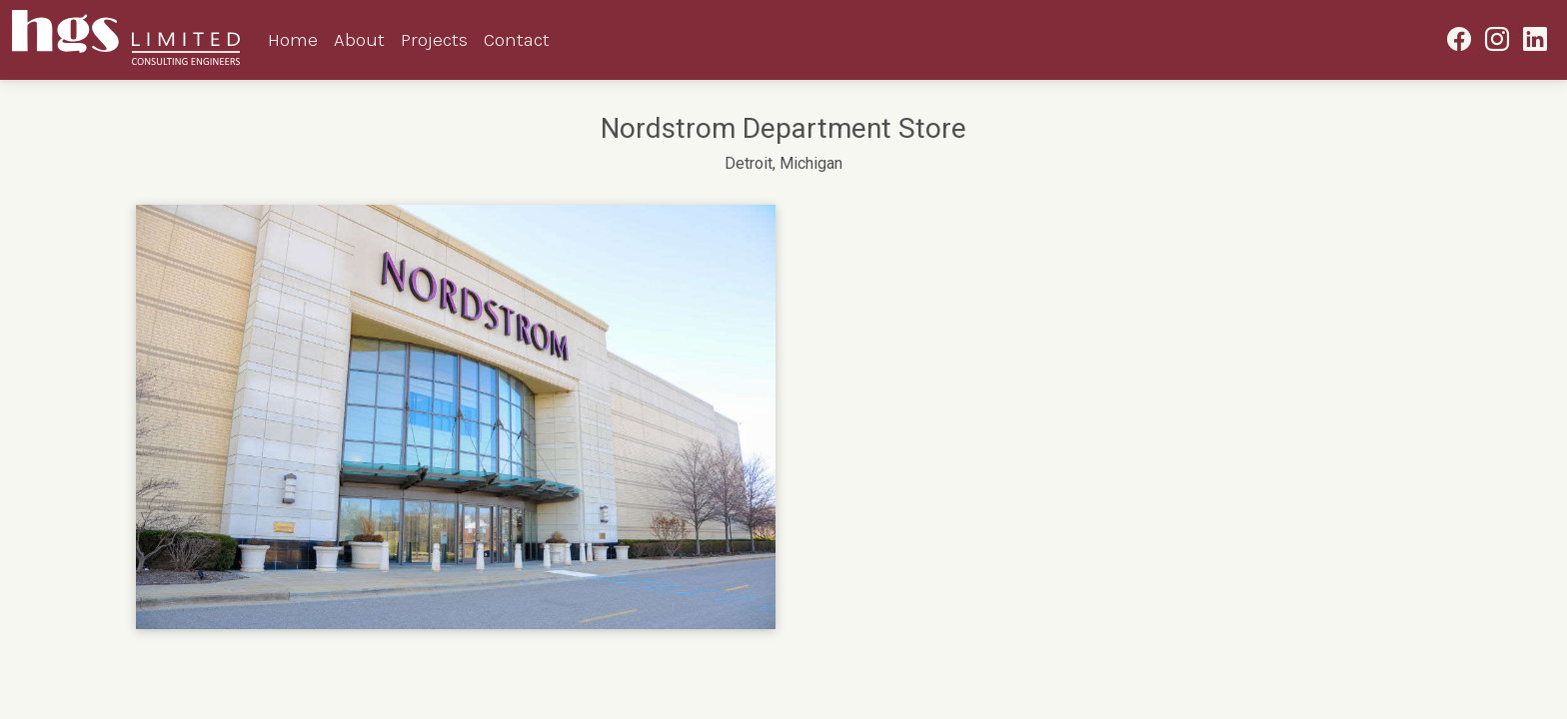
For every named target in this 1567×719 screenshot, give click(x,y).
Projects (434, 39)
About (359, 39)
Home (293, 39)
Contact (517, 39)
